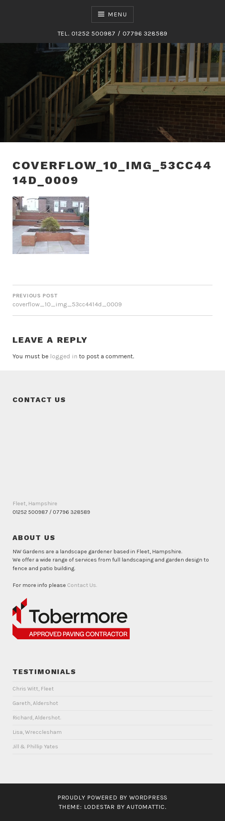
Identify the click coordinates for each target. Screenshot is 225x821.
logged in (63, 356)
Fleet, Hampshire (34, 503)
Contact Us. (82, 585)
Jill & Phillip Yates (35, 746)
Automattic (146, 806)
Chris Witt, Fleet (33, 688)
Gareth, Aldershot (35, 703)
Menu (117, 14)
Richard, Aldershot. (36, 717)
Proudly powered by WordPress (112, 797)
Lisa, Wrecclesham (37, 732)
